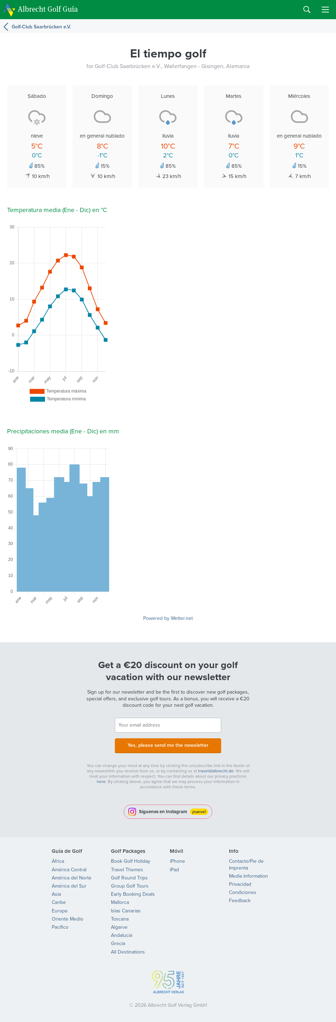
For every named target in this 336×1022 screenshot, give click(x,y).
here (101, 781)
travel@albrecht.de (216, 770)
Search (307, 9)
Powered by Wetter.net (168, 618)
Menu (325, 9)
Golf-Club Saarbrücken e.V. (41, 26)
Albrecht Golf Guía (48, 9)
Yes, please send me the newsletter (168, 745)
